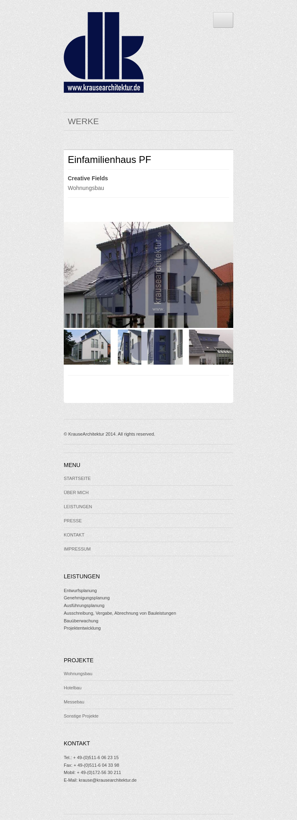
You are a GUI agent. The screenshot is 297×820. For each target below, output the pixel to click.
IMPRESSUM (77, 549)
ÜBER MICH (76, 492)
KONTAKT (74, 534)
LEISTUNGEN (78, 506)
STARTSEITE (77, 478)
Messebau (74, 701)
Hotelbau (73, 687)
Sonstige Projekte (81, 716)
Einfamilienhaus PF (109, 159)
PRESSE (73, 520)
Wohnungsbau (86, 188)
